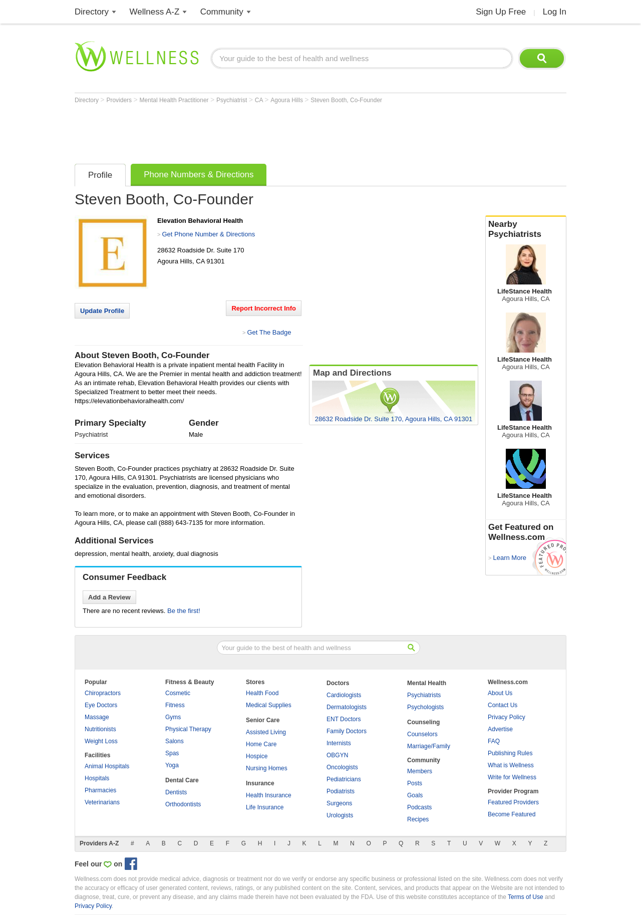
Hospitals (97, 778)
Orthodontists (183, 804)
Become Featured (511, 814)
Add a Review (109, 597)
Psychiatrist (232, 100)
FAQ (494, 741)
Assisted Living (266, 732)
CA (259, 100)
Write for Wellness (512, 777)
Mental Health (426, 683)
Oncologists (342, 767)
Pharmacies (100, 790)
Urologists (340, 815)
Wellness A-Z (155, 12)
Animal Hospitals (107, 766)
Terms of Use (525, 896)
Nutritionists (100, 729)
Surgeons (339, 803)
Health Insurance (268, 795)
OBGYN (337, 755)
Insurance (260, 783)
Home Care (261, 744)
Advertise (500, 729)
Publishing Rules (510, 753)
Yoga (172, 765)
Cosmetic (177, 693)
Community (221, 12)
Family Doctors (347, 731)
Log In (554, 12)
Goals (415, 795)
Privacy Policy (506, 717)
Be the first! (183, 611)
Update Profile (102, 311)
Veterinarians (102, 802)
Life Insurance (264, 807)
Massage (97, 717)
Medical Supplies (268, 705)
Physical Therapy (188, 729)
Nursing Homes (266, 768)
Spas (172, 753)
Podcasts (419, 807)
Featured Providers (513, 802)
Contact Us (502, 705)
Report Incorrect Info (263, 308)
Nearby (525, 229)
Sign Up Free (501, 12)
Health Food (262, 693)
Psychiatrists (424, 695)
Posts (414, 783)
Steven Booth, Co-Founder (346, 100)
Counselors (422, 734)
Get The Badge (269, 332)
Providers (119, 100)
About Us (500, 693)
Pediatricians (344, 779)
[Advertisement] (257, 131)
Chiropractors (103, 693)
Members (419, 771)
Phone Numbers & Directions (198, 174)
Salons (174, 741)
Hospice (256, 756)
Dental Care (182, 780)
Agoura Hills (287, 100)
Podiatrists (341, 791)
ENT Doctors (344, 719)
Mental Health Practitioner (175, 100)
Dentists (176, 792)
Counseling (423, 722)
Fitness (175, 705)
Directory (92, 12)
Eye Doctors (101, 705)
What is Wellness (511, 765)
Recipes (418, 819)
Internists (339, 743)
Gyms (173, 717)
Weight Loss (101, 741)
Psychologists (425, 707)
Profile (100, 175)
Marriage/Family (428, 746)
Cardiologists (344, 695)
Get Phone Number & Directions (208, 234)
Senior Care (262, 720)
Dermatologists (347, 707)
